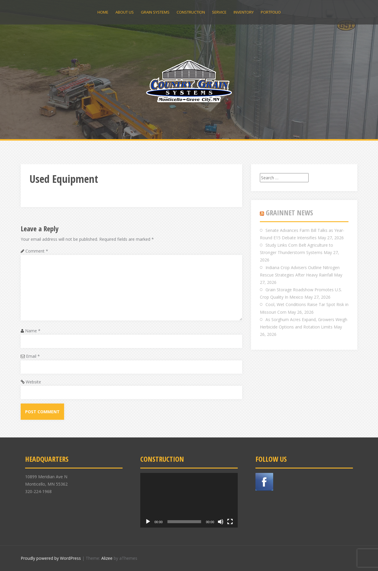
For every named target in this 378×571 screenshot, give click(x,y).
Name (32, 331)
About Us (124, 12)
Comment (36, 251)
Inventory (244, 12)
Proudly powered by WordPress (51, 558)
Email (33, 356)
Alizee (107, 558)
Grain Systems (155, 12)
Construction (191, 12)
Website (33, 382)
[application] (189, 500)
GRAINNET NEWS (289, 212)
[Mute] (221, 522)
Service (219, 12)
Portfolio (271, 12)
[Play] (148, 522)
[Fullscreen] (230, 522)
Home (102, 12)
